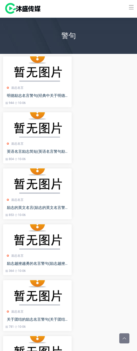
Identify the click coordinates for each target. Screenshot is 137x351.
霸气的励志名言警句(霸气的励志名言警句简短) (33, 319)
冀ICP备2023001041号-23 (105, 343)
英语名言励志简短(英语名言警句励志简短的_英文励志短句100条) (100, 95)
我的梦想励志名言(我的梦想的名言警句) (33, 263)
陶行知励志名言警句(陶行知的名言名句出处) (98, 263)
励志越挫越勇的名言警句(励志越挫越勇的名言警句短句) (98, 151)
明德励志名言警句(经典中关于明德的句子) (33, 95)
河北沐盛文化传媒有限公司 (65, 343)
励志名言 (18, 88)
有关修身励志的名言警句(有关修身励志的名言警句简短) (98, 207)
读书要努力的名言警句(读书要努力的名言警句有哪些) (98, 319)
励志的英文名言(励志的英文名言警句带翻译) (33, 151)
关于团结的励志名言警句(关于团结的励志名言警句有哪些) (33, 207)
